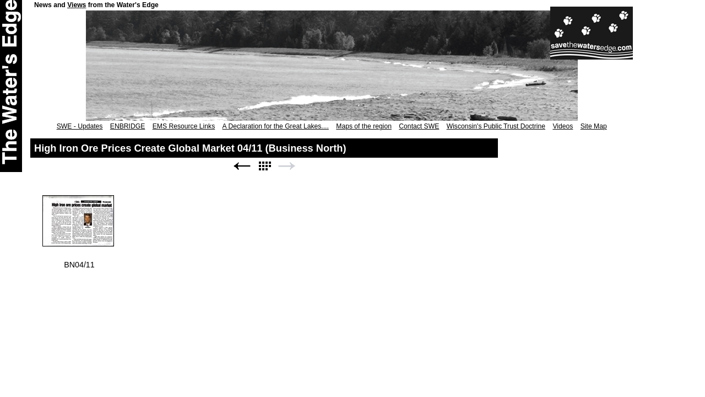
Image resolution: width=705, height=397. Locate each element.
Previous (241, 166)
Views (76, 5)
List (264, 166)
